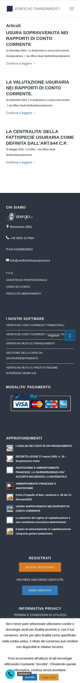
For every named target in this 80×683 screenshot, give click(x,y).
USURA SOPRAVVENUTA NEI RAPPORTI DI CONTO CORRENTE (37, 38)
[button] (70, 336)
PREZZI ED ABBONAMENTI (23, 293)
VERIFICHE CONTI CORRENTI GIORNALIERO (35, 334)
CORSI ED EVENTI (18, 286)
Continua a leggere (21, 63)
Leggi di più (49, 677)
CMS (32, 149)
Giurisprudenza (14, 56)
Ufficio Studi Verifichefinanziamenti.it (50, 56)
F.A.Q (9, 273)
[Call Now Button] (10, 674)
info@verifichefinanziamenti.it (30, 260)
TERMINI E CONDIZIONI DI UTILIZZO (40, 615)
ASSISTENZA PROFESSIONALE (26, 280)
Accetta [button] (29, 677)
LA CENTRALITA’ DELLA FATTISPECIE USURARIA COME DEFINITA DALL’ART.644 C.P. (40, 137)
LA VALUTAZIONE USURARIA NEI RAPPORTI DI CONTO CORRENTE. (37, 88)
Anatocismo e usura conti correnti (50, 50)
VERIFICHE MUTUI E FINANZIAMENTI (30, 343)
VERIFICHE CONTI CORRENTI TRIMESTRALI (35, 325)
